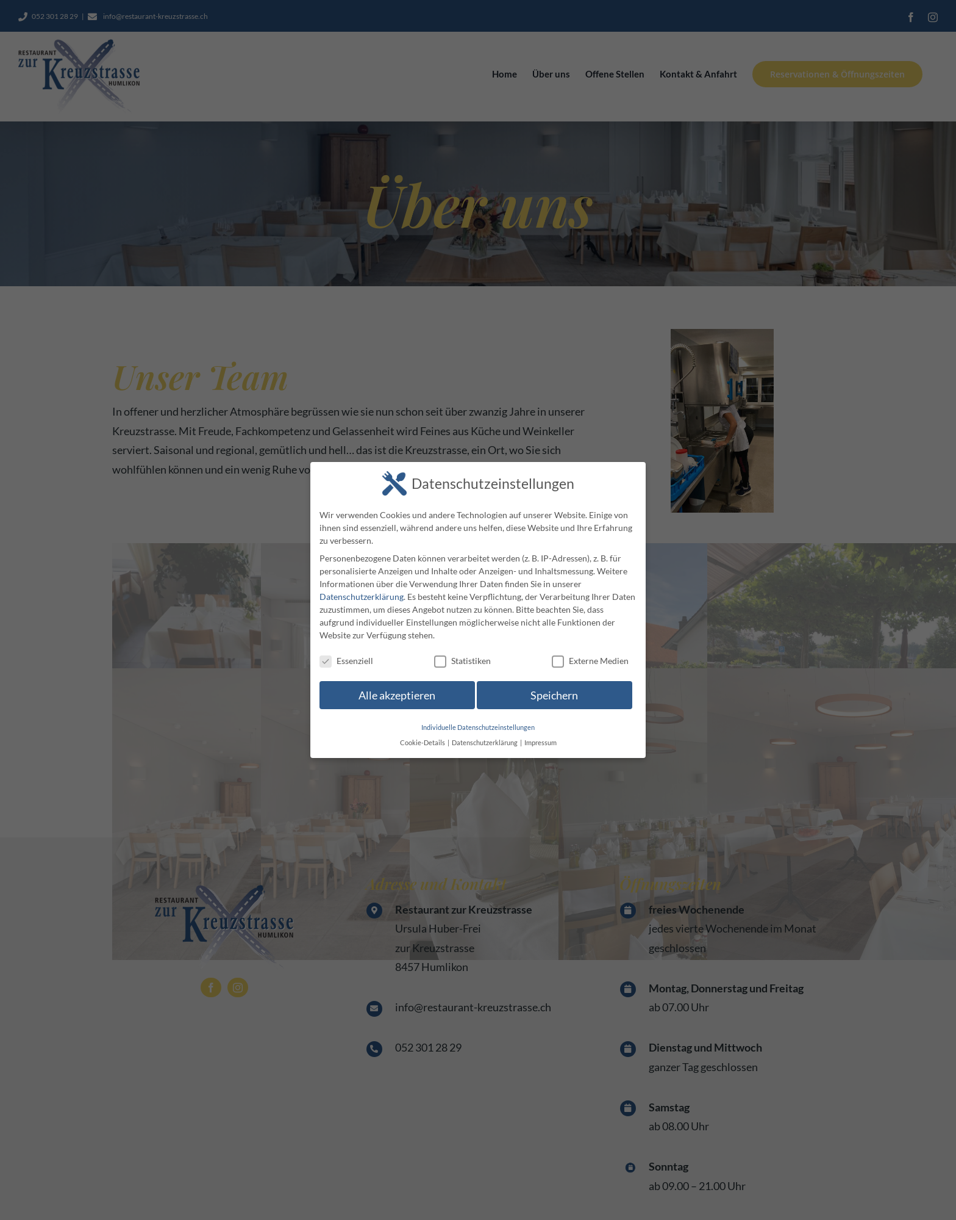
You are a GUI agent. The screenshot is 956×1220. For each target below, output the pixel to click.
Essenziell (346, 660)
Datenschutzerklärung (361, 596)
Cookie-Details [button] (423, 742)
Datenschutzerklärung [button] (485, 742)
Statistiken (462, 660)
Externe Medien (590, 660)
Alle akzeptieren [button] (396, 695)
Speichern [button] (554, 695)
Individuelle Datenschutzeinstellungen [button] (478, 727)
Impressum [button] (540, 742)
